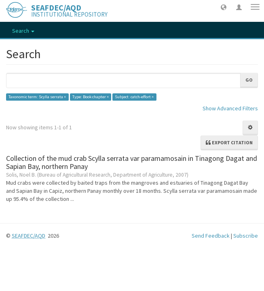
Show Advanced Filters (230, 108)
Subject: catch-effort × (134, 96)
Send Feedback (211, 235)
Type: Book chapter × (90, 96)
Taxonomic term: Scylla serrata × (37, 96)
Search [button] (23, 30)
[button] (223, 7)
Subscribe (245, 235)
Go (249, 80)
